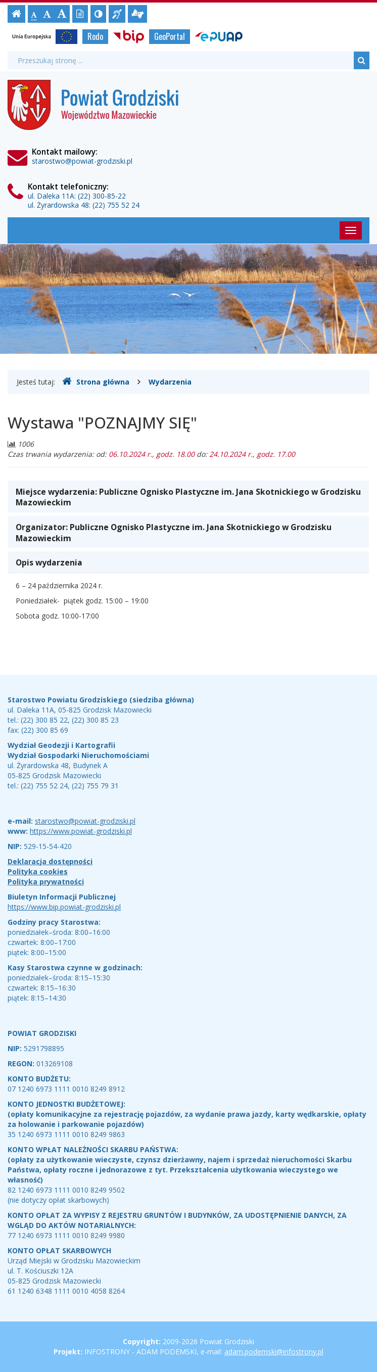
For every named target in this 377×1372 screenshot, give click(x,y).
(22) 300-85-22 (102, 196)
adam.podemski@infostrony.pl (273, 1351)
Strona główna (95, 381)
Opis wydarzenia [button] (49, 562)
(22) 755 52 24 (115, 205)
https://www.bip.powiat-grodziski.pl (64, 907)
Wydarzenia (170, 382)
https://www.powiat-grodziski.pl (81, 831)
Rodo (95, 36)
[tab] (188, 496)
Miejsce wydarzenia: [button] (188, 497)
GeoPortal (169, 36)
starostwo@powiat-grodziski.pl (82, 161)
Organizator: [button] (174, 533)
